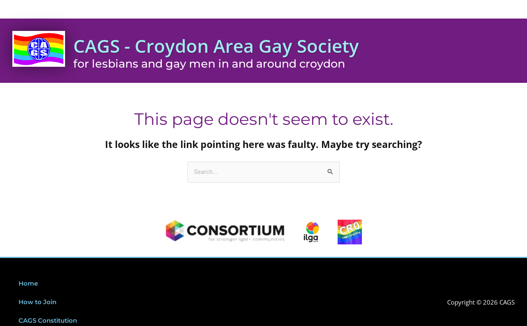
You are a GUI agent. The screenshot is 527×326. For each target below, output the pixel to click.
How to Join (37, 303)
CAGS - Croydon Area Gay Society (220, 46)
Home (28, 284)
